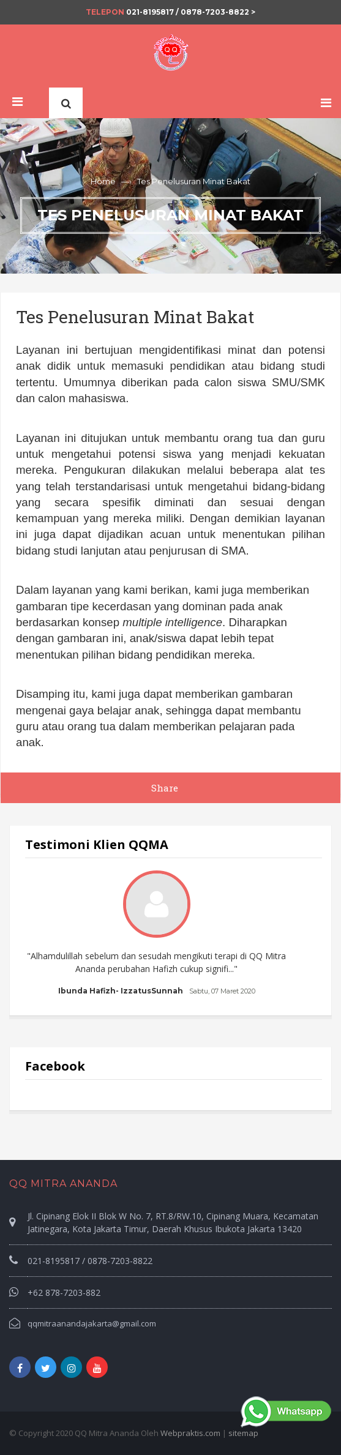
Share (164, 788)
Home (103, 181)
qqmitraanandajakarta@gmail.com (92, 1323)
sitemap (243, 1432)
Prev (41, 934)
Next (300, 934)
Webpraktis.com (190, 1432)
